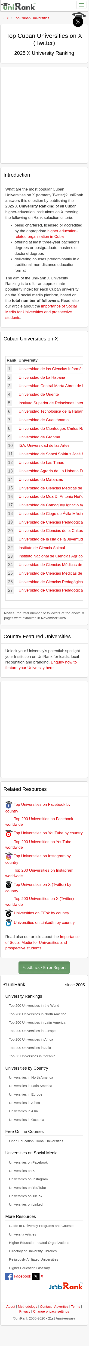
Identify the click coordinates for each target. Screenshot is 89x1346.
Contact (46, 1306)
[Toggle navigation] (81, 5)
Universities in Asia (23, 1111)
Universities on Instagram (28, 1179)
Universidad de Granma (39, 437)
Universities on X (22, 1171)
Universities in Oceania (26, 1120)
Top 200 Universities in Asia (30, 1048)
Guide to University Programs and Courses (41, 1226)
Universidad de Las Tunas (41, 462)
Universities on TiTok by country (37, 913)
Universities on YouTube (27, 1188)
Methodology (27, 1306)
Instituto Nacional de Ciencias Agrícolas (53, 556)
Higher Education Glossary (29, 1268)
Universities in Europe (26, 1094)
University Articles (22, 1234)
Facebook (18, 1276)
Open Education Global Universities (36, 1141)
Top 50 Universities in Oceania (32, 1056)
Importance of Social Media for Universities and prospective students (42, 942)
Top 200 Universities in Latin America (37, 1022)
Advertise (61, 1306)
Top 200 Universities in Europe (32, 1031)
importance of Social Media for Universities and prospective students (41, 312)
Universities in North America (31, 1077)
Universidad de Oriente (39, 394)
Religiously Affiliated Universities (33, 1259)
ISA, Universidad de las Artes (44, 445)
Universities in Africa (24, 1103)
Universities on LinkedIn (27, 1204)
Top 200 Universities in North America (37, 1014)
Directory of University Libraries (33, 1251)
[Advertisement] (43, 115)
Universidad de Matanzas (41, 479)
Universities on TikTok (25, 1196)
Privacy (24, 1311)
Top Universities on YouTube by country (44, 833)
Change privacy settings (51, 1311)
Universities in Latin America (30, 1086)
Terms (75, 1306)
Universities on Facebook (28, 1162)
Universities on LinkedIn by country (40, 922)
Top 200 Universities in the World (34, 1005)
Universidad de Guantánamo (44, 420)
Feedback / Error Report (44, 967)
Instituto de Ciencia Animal (42, 548)
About (10, 1306)
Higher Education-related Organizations (39, 1243)
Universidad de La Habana (42, 377)
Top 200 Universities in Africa (31, 1039)
